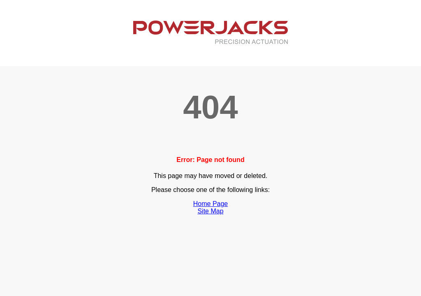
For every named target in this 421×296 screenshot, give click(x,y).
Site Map (210, 211)
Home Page (210, 203)
